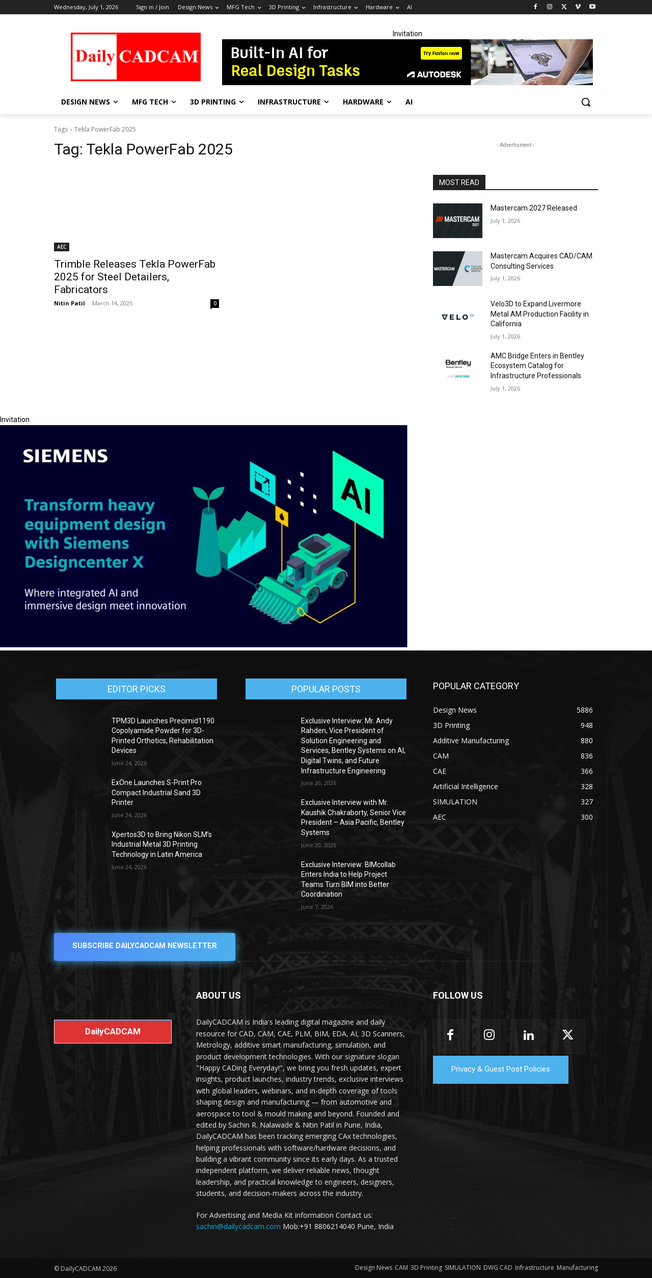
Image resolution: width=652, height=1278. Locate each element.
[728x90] (407, 62)
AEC (61, 246)
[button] (586, 102)
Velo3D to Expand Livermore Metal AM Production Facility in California (540, 314)
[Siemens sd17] (204, 645)
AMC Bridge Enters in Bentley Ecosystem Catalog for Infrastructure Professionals (537, 366)
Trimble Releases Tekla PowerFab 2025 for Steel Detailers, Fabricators (134, 277)
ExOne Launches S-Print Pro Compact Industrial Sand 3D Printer (157, 792)
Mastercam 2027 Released (534, 208)
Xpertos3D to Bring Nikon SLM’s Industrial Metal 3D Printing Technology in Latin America (162, 844)
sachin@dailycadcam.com (238, 1227)
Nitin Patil (69, 303)
